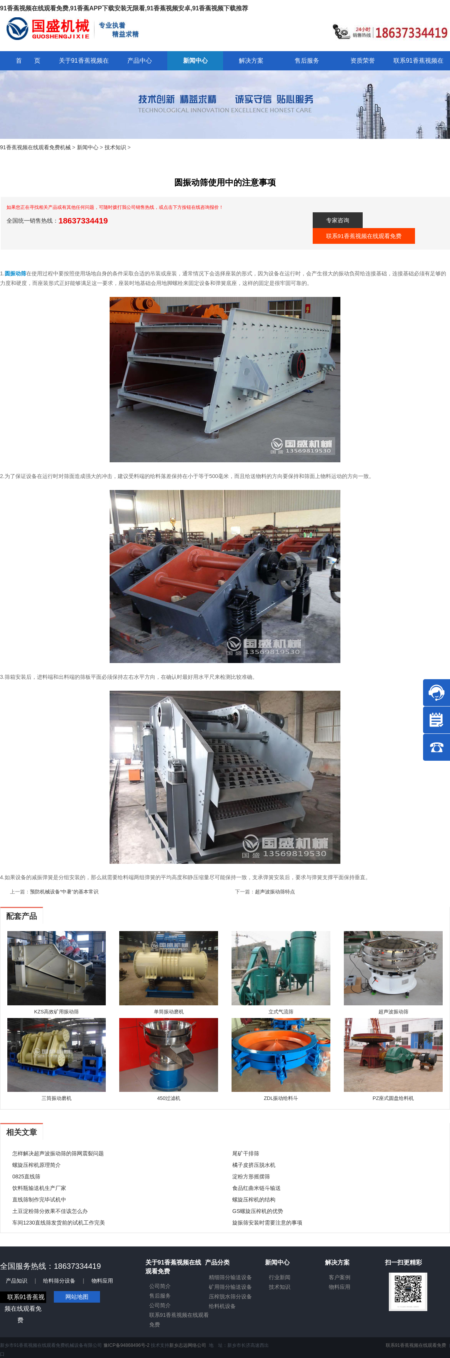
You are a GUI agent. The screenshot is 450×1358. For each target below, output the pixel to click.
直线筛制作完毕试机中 (39, 1199)
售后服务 (160, 1296)
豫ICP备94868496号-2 (126, 1345)
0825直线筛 (26, 1176)
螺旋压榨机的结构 (253, 1199)
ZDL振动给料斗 (281, 1098)
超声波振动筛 (393, 1012)
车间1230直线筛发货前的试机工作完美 (58, 1223)
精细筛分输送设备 (230, 1277)
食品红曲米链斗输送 (256, 1188)
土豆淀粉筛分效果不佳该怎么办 (50, 1211)
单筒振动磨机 (169, 1012)
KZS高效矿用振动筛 (56, 1012)
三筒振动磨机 (57, 1098)
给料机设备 (222, 1306)
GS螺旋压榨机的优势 (257, 1211)
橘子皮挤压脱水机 (253, 1165)
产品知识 (16, 1281)
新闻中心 (87, 147)
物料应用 (102, 1281)
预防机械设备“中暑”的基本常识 (64, 892)
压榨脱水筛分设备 (230, 1296)
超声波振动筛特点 (275, 892)
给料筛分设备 (59, 1281)
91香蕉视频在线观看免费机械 (35, 147)
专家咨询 (337, 220)
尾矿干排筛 (245, 1153)
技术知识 (115, 147)
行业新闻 (279, 1277)
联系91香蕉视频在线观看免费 (364, 236)
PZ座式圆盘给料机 (393, 1098)
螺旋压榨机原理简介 (36, 1165)
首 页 (28, 60)
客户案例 (339, 1277)
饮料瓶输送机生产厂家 (39, 1188)
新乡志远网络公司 (187, 1345)
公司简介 (160, 1286)
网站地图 (76, 1296)
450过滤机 (168, 1098)
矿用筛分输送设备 (230, 1287)
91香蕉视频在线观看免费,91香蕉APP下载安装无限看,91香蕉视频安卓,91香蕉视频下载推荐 (124, 8)
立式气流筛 (280, 1012)
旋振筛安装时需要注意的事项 (267, 1223)
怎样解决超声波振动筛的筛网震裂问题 (58, 1153)
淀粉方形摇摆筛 (251, 1176)
